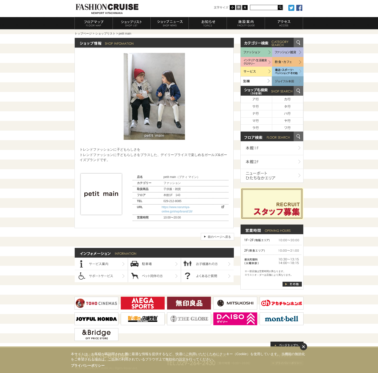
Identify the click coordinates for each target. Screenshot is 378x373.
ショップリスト (105, 33)
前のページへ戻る (219, 237)
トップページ (83, 33)
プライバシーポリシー (88, 365)
